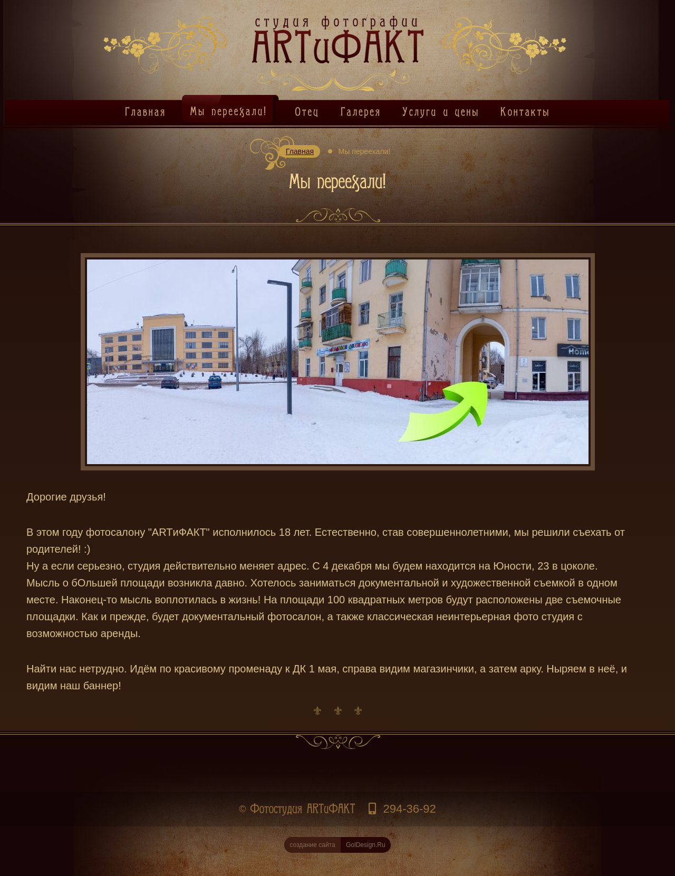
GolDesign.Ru (334, 845)
